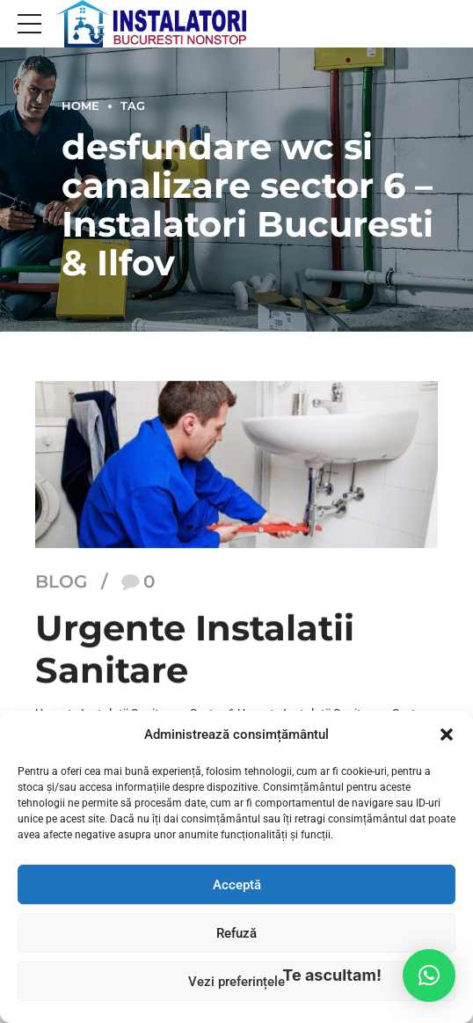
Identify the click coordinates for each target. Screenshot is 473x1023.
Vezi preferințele (236, 982)
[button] (446, 734)
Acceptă (237, 885)
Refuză (236, 933)
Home (80, 106)
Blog (61, 582)
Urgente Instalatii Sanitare (194, 648)
